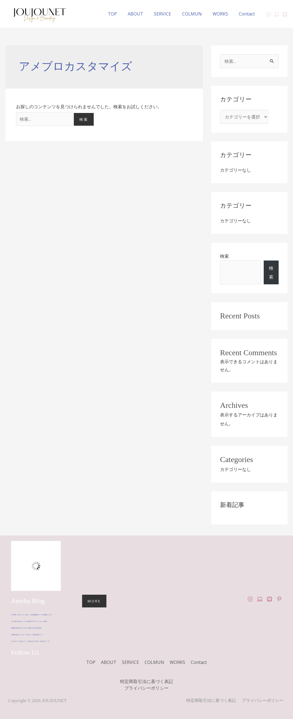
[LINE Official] (269, 599)
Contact (248, 14)
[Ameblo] (276, 14)
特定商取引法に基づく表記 (146, 681)
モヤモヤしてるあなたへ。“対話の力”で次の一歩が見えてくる (30, 641)
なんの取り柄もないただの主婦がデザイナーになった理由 (29, 621)
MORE (94, 601)
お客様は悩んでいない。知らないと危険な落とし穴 (27, 634)
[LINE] (284, 14)
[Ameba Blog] (260, 599)
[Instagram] (268, 14)
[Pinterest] (279, 599)
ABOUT (144, 14)
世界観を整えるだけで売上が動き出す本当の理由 (26, 628)
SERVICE (169, 14)
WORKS (223, 14)
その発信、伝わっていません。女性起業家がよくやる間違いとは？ (32, 614)
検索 (224, 256)
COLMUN (197, 14)
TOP (123, 14)
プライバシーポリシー (146, 688)
